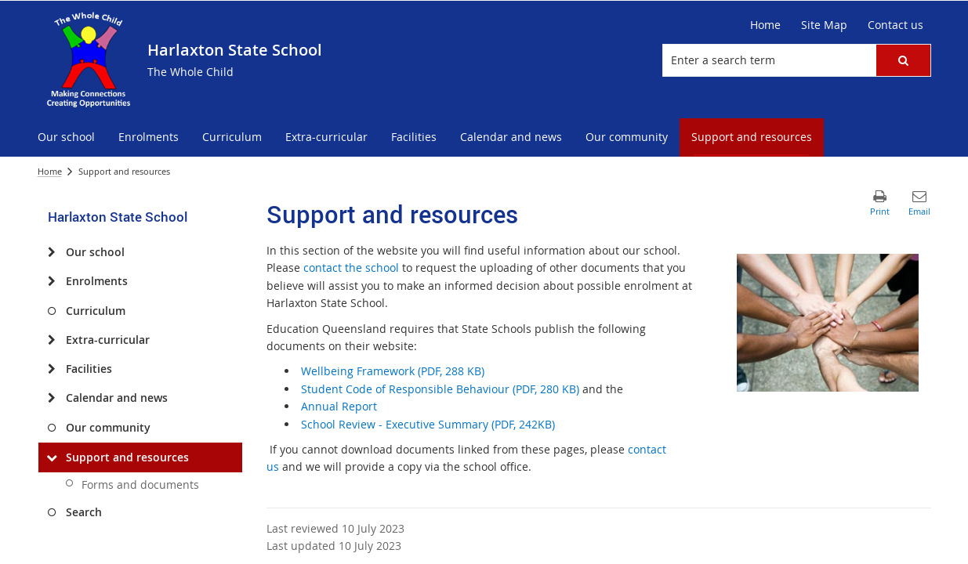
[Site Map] (824, 25)
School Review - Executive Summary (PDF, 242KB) (428, 424)
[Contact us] (895, 25)
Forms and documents (140, 484)
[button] (903, 60)
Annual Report (339, 406)
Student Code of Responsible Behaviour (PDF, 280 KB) (440, 388)
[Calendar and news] (52, 398)
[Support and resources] (52, 457)
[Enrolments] (52, 281)
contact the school (351, 267)
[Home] (765, 25)
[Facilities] (52, 369)
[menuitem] (66, 137)
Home (50, 171)
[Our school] (52, 252)
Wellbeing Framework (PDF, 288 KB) (392, 370)
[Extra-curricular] (52, 340)
